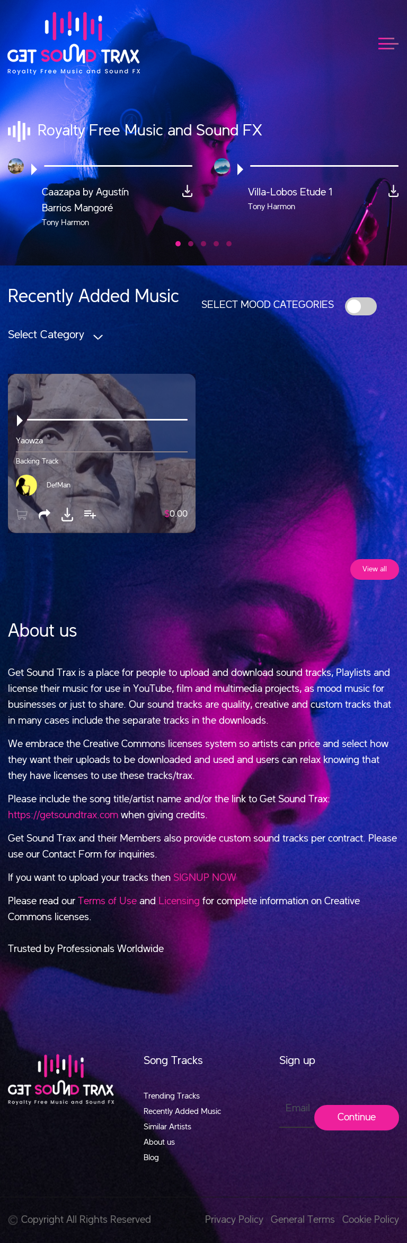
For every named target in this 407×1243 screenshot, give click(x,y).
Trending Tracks (172, 1096)
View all (374, 569)
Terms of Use (107, 901)
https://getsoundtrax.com (63, 815)
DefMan (58, 485)
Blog (151, 1158)
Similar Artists (167, 1127)
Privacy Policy (234, 1220)
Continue (357, 1117)
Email (298, 1108)
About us (159, 1142)
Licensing (179, 901)
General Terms (303, 1220)
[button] (178, 243)
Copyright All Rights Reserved (79, 1220)
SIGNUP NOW (204, 878)
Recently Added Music (182, 1112)
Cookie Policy (370, 1220)
